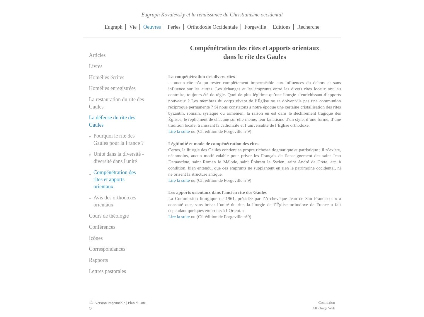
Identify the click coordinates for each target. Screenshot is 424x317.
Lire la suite (179, 131)
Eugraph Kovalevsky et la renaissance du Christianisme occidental (212, 15)
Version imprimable (107, 303)
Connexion (326, 302)
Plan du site (137, 303)
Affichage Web (323, 308)
